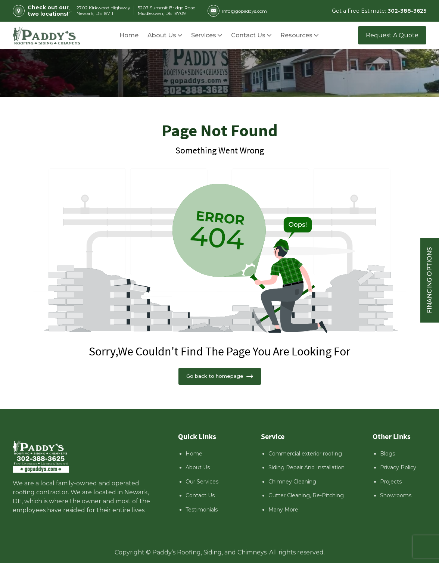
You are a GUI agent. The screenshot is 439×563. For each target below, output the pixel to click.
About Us (198, 467)
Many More (283, 509)
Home (194, 453)
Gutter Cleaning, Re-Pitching (306, 495)
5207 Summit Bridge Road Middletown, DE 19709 (167, 10)
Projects (391, 481)
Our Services (202, 481)
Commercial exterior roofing (305, 453)
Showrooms (395, 495)
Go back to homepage (219, 376)
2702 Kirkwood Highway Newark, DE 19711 (103, 10)
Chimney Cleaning (292, 481)
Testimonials (202, 509)
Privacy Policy (398, 467)
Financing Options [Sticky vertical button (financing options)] (429, 280)
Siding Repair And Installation (306, 467)
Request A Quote (392, 35)
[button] (296, 35)
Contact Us (200, 495)
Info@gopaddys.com (237, 11)
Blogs (387, 453)
